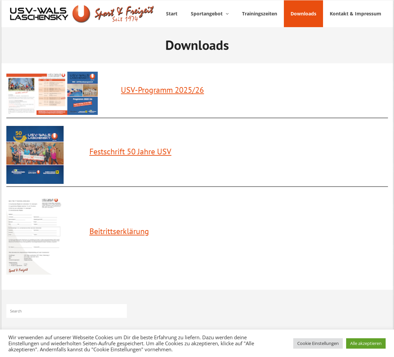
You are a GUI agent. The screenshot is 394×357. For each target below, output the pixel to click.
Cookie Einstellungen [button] (318, 343)
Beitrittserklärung (119, 231)
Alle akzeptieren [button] (366, 343)
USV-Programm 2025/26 (162, 90)
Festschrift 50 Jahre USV (130, 151)
